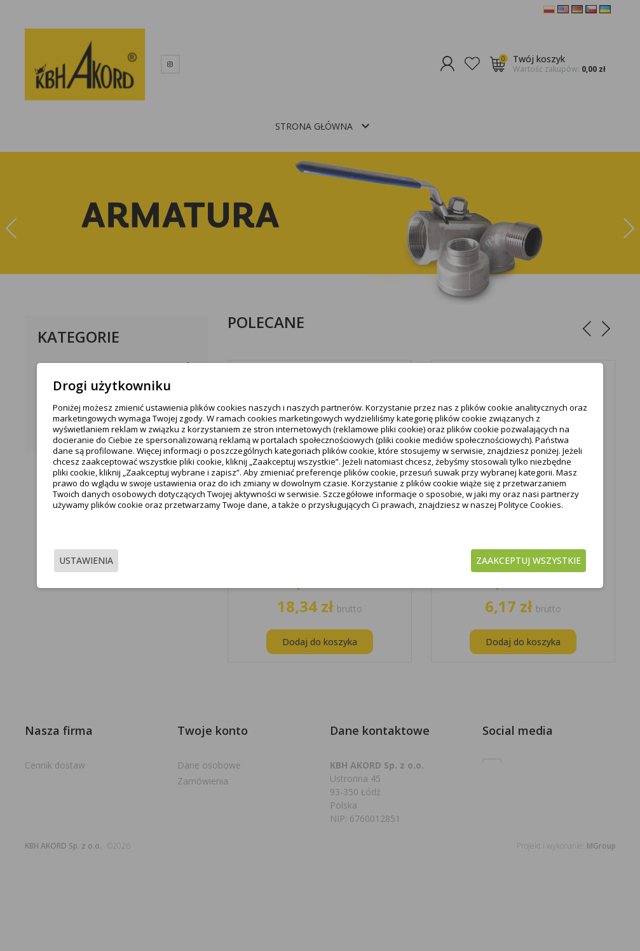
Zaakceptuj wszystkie (501, 562)
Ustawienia (113, 562)
